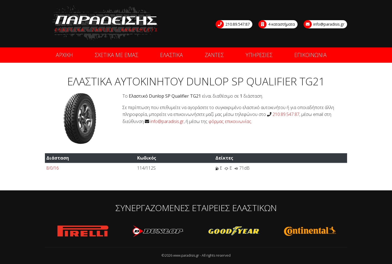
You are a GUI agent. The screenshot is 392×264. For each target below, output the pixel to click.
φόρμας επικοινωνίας (230, 121)
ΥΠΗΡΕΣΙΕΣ (259, 55)
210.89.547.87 (233, 24)
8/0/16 (52, 168)
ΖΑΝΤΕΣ (214, 55)
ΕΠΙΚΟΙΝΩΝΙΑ (310, 55)
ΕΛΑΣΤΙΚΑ (171, 55)
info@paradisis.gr (324, 24)
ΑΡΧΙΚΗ (64, 55)
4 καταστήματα (277, 24)
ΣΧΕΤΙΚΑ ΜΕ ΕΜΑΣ (116, 55)
